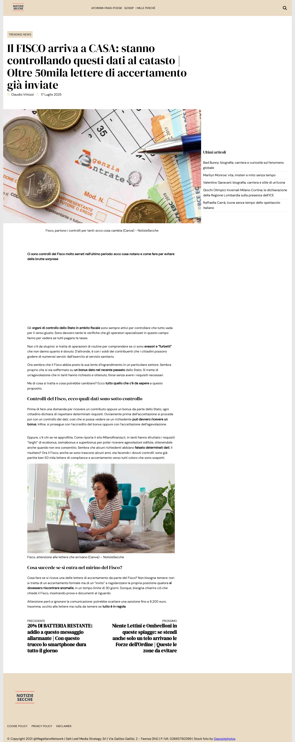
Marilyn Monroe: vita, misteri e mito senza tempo (239, 175)
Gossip (129, 8)
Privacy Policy (41, 726)
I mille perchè (145, 8)
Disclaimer (63, 726)
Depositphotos (224, 739)
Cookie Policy (17, 726)
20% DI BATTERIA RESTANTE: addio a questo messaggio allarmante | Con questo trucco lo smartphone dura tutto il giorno (61, 636)
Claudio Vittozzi (22, 94)
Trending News (20, 34)
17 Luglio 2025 (51, 94)
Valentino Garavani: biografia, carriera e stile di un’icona (244, 182)
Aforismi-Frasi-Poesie (106, 8)
